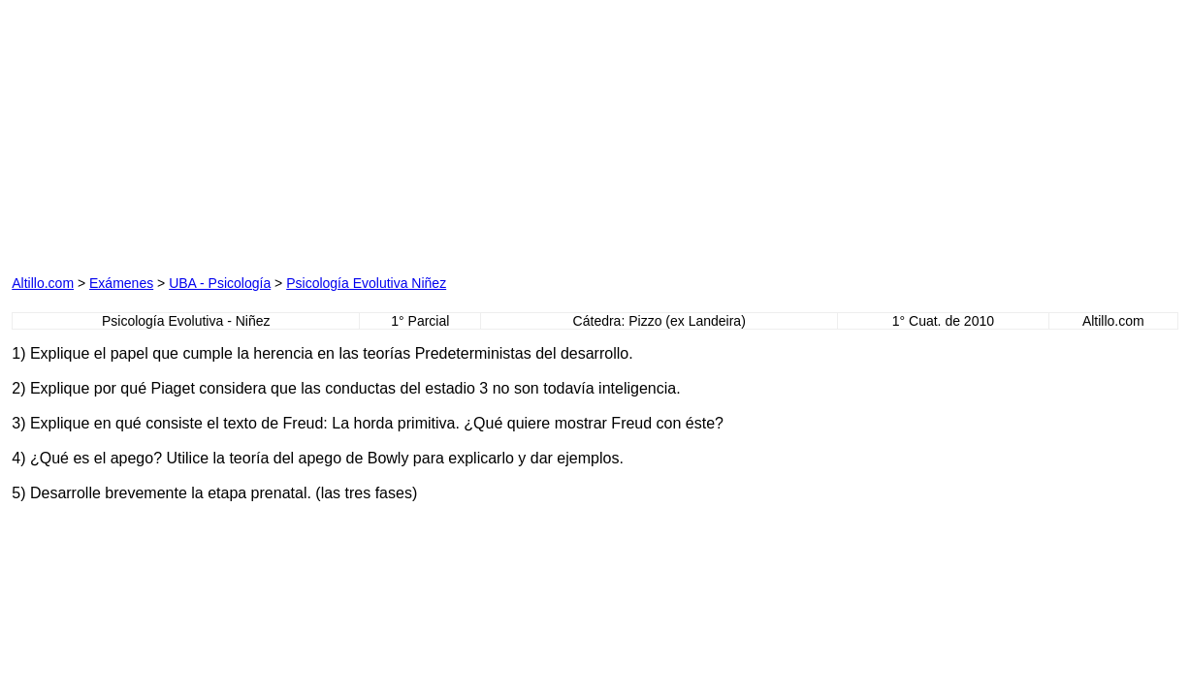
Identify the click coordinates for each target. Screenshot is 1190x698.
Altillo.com (43, 283)
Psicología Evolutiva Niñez (366, 283)
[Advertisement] (232, 133)
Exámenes (121, 283)
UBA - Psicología (220, 283)
